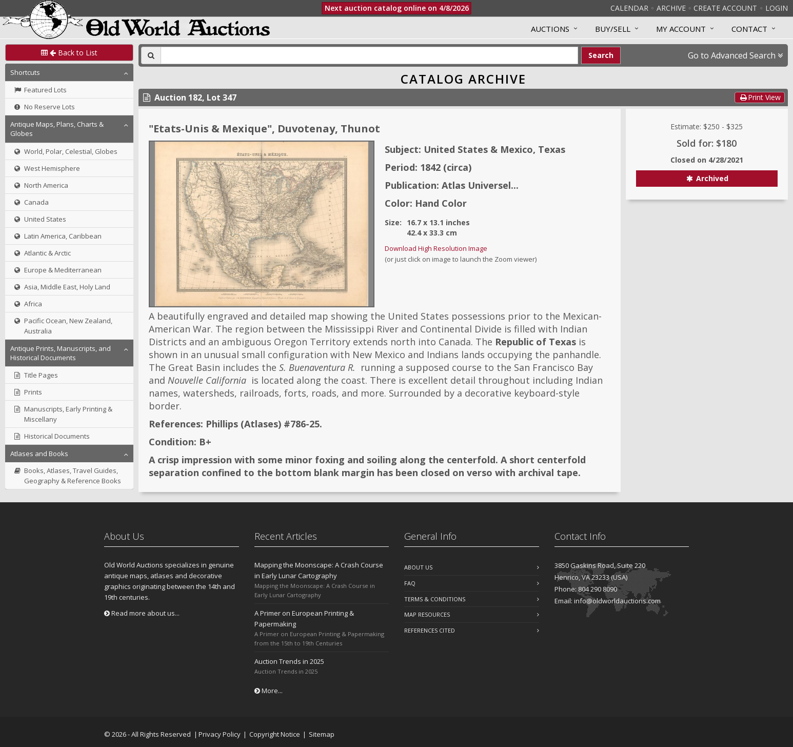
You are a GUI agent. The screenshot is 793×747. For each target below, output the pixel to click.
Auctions (550, 29)
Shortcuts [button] (25, 72)
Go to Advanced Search (735, 55)
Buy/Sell (612, 29)
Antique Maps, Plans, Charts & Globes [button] (57, 129)
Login (776, 8)
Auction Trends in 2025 (289, 661)
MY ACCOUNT (681, 29)
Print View (760, 97)
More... (268, 690)
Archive (671, 8)
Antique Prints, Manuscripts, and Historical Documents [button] (60, 353)
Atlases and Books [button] (39, 453)
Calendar (629, 8)
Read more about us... (142, 613)
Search (600, 55)
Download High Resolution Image (436, 248)
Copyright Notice (274, 734)
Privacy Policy (220, 734)
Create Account (725, 8)
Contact (749, 29)
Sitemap (321, 734)
